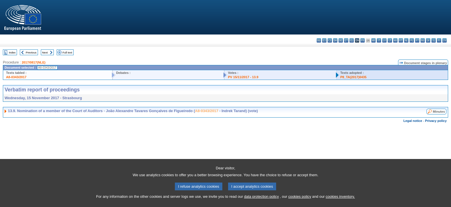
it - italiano (379, 40)
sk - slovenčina (428, 40)
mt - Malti (401, 40)
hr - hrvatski (373, 40)
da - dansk (335, 40)
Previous (31, 52)
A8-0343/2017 (16, 77)
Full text (67, 52)
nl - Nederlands (406, 40)
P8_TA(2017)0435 (353, 77)
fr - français (362, 40)
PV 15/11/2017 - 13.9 (243, 77)
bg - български (319, 40)
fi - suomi (439, 40)
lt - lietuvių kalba (390, 40)
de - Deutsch (341, 40)
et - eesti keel (346, 40)
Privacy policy (436, 120)
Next (45, 52)
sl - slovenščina (433, 40)
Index (12, 52)
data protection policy (261, 202)
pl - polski (412, 40)
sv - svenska (444, 40)
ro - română (423, 40)
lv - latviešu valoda (384, 40)
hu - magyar (395, 40)
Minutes (439, 111)
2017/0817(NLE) (33, 62)
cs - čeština (330, 40)
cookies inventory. (340, 202)
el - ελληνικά (351, 40)
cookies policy (299, 202)
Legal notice (413, 120)
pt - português (417, 40)
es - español (324, 40)
